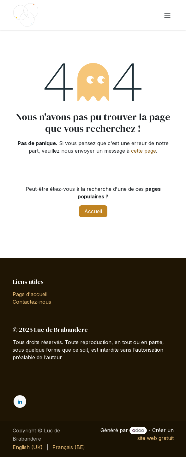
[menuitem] (28, 447)
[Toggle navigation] (167, 15)
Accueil (93, 211)
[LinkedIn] (20, 401)
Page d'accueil (30, 294)
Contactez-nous (32, 302)
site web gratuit (155, 438)
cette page (143, 151)
